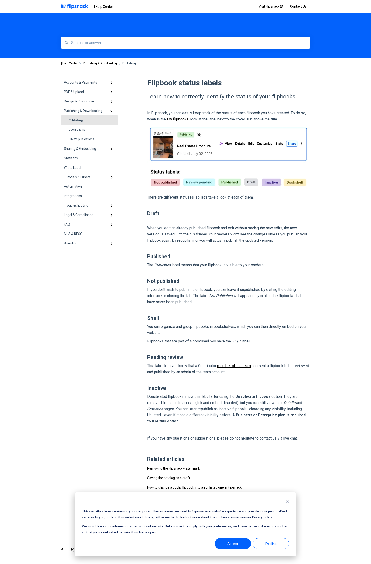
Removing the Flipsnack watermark (173, 468)
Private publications (81, 139)
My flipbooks (178, 119)
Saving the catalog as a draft (168, 478)
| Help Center (103, 7)
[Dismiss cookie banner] (287, 502)
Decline (271, 544)
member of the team (234, 366)
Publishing (76, 120)
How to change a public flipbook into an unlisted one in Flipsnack (194, 487)
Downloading (77, 129)
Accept (232, 544)
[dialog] (185, 524)
